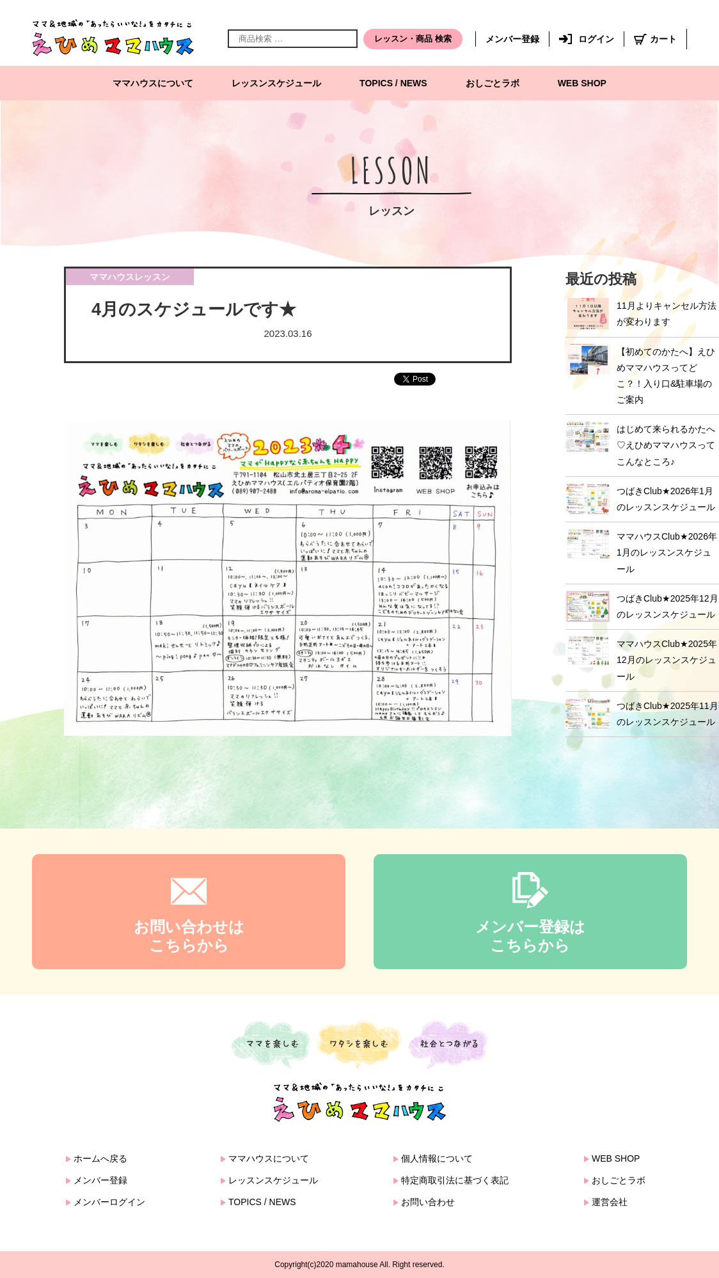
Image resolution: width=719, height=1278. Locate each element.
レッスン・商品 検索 (413, 38)
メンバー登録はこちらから (530, 936)
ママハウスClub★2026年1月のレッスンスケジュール (667, 552)
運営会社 (610, 1202)
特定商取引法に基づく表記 (455, 1180)
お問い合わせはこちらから (189, 936)
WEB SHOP (582, 83)
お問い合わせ (428, 1202)
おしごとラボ (492, 83)
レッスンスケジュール (276, 83)
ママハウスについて (153, 83)
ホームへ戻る (100, 1158)
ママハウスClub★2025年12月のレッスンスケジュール (667, 660)
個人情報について (437, 1158)
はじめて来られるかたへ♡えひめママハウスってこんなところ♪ (666, 445)
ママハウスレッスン (130, 277)
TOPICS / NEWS (393, 83)
